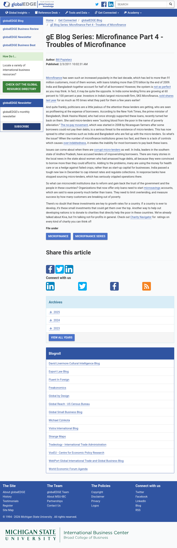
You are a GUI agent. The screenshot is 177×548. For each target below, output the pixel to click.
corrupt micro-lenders (107, 149)
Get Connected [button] (107, 12)
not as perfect (162, 86)
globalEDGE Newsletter (17, 37)
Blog (138, 505)
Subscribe (21, 126)
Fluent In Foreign (59, 379)
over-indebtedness (74, 143)
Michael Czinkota (59, 420)
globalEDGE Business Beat (19, 45)
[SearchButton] (170, 4)
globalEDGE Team (58, 492)
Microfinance (54, 77)
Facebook (141, 496)
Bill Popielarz (64, 59)
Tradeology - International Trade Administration (77, 444)
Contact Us (54, 505)
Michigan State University (37, 516)
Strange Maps (57, 436)
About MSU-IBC (56, 496)
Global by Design (59, 396)
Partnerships (55, 501)
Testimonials (10, 501)
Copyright (97, 492)
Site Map (8, 510)
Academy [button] (133, 12)
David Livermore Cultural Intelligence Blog (74, 363)
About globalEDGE (14, 492)
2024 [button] (54, 320)
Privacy (95, 501)
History (7, 496)
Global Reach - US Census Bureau (69, 404)
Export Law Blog (59, 371)
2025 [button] (54, 312)
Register (8, 505)
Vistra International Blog (63, 428)
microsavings (152, 188)
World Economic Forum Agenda (68, 469)
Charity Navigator (141, 217)
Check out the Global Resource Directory (22, 87)
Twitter (140, 492)
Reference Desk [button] (47, 12)
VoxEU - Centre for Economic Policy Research (76, 452)
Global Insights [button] (17, 12)
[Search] (141, 4)
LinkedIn (141, 501)
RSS (138, 510)
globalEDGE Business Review (21, 29)
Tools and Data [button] (77, 12)
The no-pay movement (74, 125)
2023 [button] (54, 328)
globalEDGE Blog (13, 20)
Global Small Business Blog (65, 412)
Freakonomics (57, 387)
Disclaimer (97, 496)
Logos (95, 505)
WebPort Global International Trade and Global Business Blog (86, 460)
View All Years (61, 337)
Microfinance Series (90, 236)
